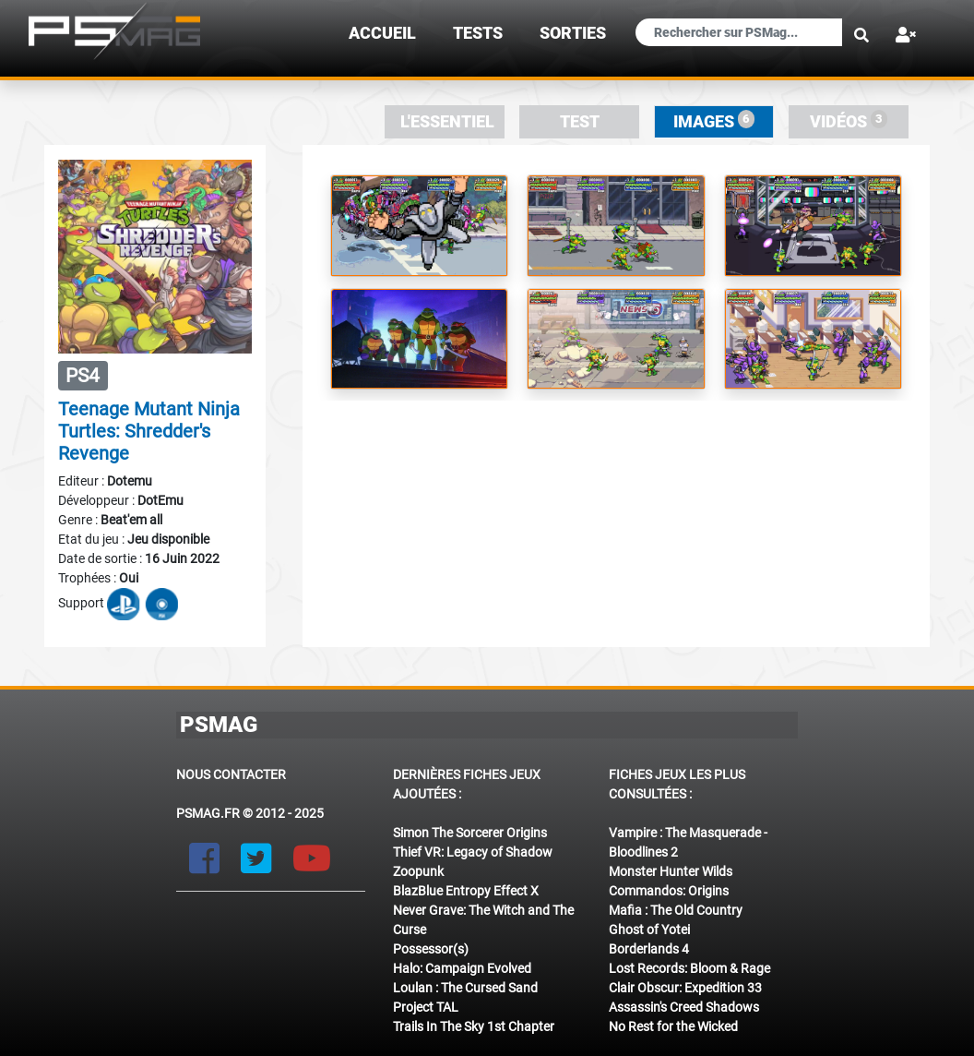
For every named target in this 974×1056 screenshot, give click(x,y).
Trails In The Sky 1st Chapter (473, 1026)
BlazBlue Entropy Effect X (466, 890)
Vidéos (849, 120)
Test (580, 122)
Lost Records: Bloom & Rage (689, 968)
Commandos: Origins (669, 890)
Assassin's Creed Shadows (684, 1007)
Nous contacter (231, 774)
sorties (573, 33)
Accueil (382, 33)
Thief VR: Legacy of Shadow (472, 852)
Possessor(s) (431, 949)
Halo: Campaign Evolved (462, 968)
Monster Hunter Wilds (670, 871)
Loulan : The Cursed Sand (465, 987)
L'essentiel (447, 122)
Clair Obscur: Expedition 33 (685, 987)
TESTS (478, 33)
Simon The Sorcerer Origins (470, 832)
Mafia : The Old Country (675, 910)
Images (714, 120)
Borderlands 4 (649, 949)
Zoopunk (418, 871)
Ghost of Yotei (649, 929)
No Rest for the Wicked (673, 1026)
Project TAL (425, 1007)
